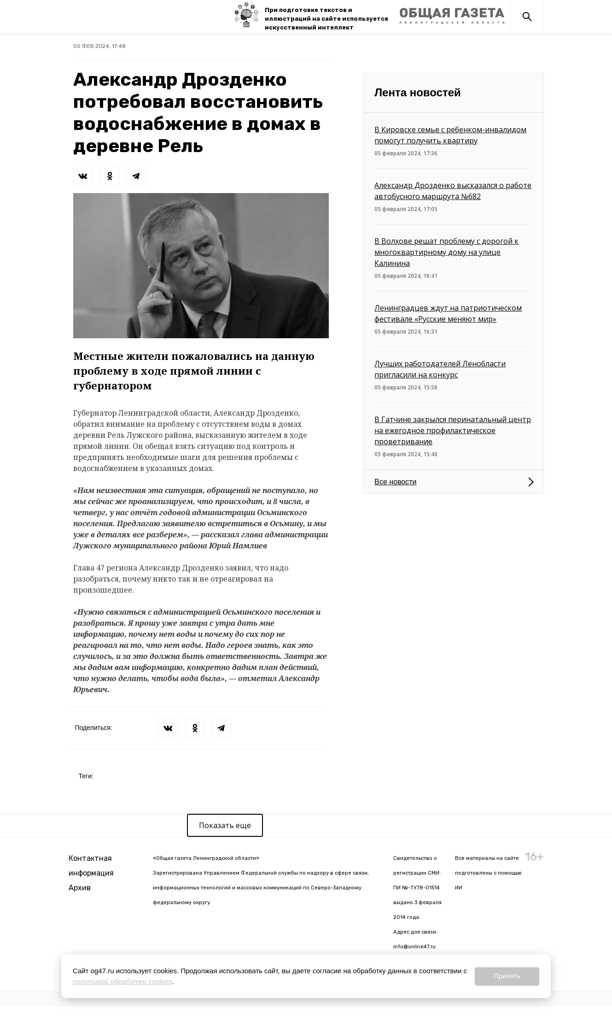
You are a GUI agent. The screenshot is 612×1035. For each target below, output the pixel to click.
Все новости (395, 482)
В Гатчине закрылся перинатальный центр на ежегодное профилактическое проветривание (452, 430)
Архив (80, 887)
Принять (507, 976)
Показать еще (225, 825)
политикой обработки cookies (122, 981)
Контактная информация (91, 865)
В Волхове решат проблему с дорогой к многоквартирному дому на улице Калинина (446, 252)
